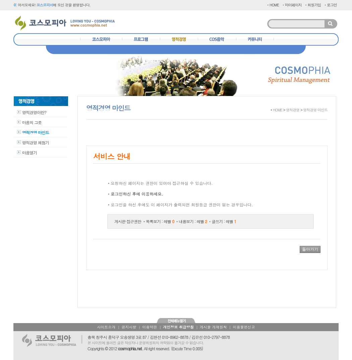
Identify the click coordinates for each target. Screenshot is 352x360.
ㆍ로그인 (330, 4)
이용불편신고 (244, 326)
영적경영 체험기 (35, 142)
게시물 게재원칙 (213, 326)
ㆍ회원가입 (312, 4)
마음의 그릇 (32, 122)
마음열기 (29, 152)
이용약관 (149, 326)
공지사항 (128, 326)
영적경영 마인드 (35, 132)
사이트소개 (106, 326)
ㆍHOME (272, 4)
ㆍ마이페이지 (292, 4)
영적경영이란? (34, 112)
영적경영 (292, 109)
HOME (277, 109)
